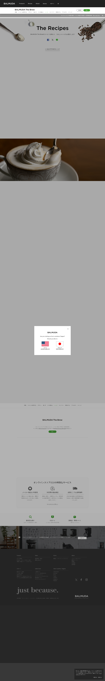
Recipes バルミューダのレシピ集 (23, 636)
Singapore (55, 655)
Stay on (60, 345)
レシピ (46, 12)
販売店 (79, 10)
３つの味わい (41, 12)
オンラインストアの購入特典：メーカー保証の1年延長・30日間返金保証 (80, 15)
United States (56, 647)
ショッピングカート (39, 650)
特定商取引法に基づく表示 (54, 674)
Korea (54, 650)
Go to (45, 345)
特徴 (16, 12)
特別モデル (58, 12)
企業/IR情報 (19, 674)
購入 (87, 10)
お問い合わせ (19, 650)
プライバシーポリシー (25, 674)
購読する (82, 613)
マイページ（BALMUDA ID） (41, 649)
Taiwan (54, 652)
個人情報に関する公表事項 (40, 674)
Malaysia (55, 656)
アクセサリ (64, 12)
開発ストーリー (75, 636)
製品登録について (38, 653)
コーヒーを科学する (22, 12)
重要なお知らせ (38, 636)
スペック (70, 12)
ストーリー (52, 12)
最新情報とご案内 (38, 634)
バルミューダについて (76, 634)
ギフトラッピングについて (40, 655)
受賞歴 (73, 637)
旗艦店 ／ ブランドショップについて (60, 634)
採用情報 (73, 640)
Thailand (55, 653)
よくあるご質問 (20, 649)
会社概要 (73, 639)
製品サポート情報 (20, 647)
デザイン (30, 12)
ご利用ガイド (37, 647)
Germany (55, 649)
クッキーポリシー (33, 674)
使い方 (35, 12)
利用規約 (47, 674)
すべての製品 (19, 634)
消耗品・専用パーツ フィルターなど (24, 637)
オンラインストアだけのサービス (41, 652)
